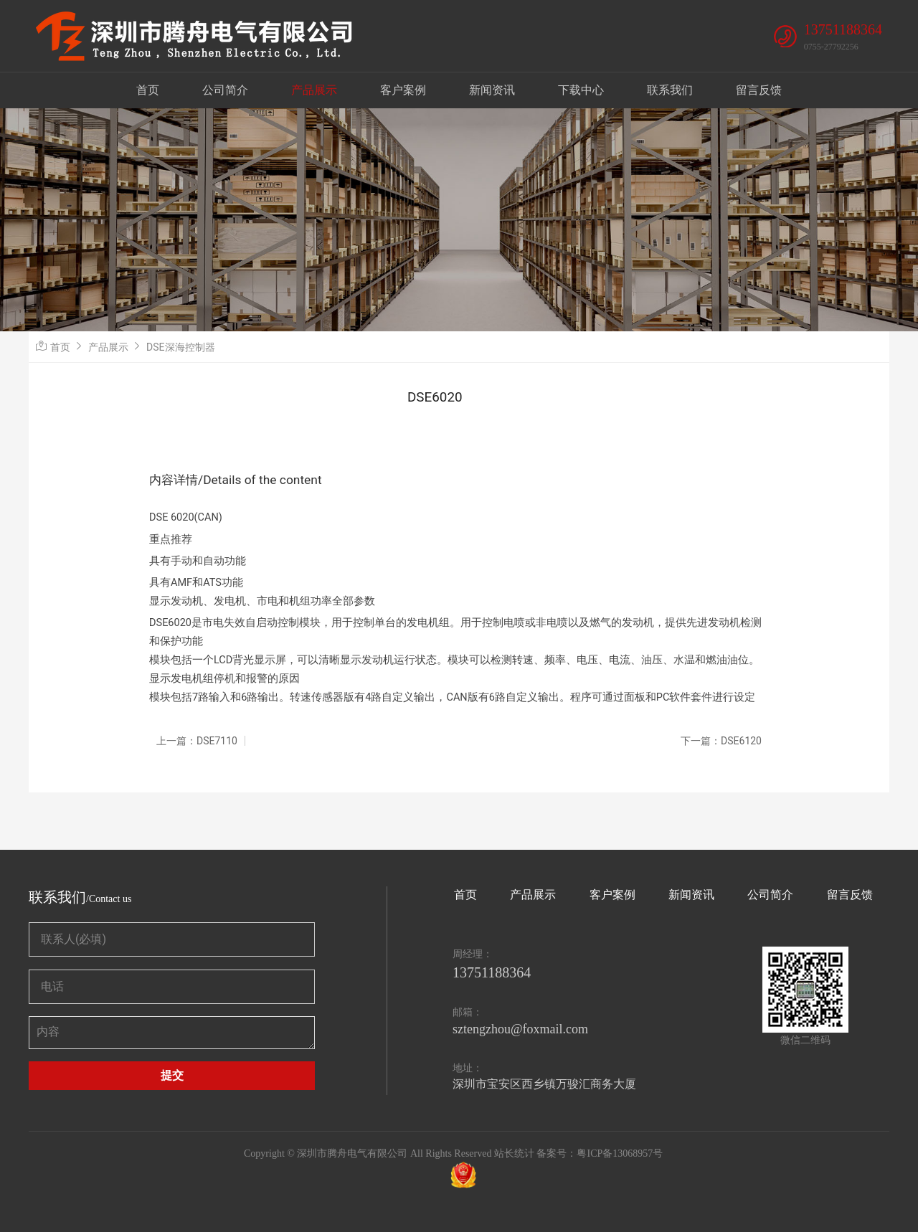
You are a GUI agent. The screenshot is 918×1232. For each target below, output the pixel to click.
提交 (172, 1075)
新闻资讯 (492, 90)
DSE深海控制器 (180, 347)
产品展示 (314, 90)
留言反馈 (759, 90)
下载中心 (581, 90)
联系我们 (670, 90)
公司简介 (225, 90)
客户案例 (403, 90)
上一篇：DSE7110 (196, 741)
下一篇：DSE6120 (721, 741)
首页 (147, 90)
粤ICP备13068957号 (620, 1153)
